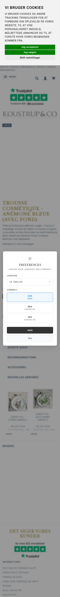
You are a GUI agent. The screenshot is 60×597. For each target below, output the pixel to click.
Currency (12, 290)
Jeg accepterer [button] (30, 47)
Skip (30, 338)
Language (12, 276)
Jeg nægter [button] (30, 52)
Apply (30, 330)
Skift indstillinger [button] (30, 57)
